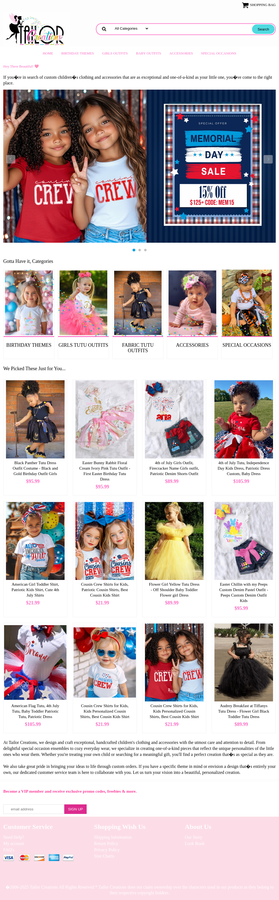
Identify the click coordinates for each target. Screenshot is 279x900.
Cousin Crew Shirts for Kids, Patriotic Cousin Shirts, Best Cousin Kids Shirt (105, 589)
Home (48, 53)
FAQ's (8, 849)
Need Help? (13, 837)
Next (268, 159)
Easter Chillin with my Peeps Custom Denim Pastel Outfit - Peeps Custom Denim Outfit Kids (243, 592)
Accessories (181, 53)
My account (13, 843)
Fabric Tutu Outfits (138, 347)
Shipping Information (113, 837)
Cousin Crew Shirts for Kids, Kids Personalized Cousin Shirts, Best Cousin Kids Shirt (104, 711)
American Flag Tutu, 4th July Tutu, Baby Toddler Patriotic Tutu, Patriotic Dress (35, 711)
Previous (11, 159)
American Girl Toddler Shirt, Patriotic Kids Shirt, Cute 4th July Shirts (35, 589)
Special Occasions (218, 53)
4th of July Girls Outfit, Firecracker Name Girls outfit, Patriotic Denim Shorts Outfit (174, 468)
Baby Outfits (148, 53)
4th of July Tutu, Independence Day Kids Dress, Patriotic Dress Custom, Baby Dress (244, 468)
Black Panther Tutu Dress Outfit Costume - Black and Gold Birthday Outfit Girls (35, 468)
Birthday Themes (77, 53)
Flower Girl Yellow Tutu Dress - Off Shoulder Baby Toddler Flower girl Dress (174, 589)
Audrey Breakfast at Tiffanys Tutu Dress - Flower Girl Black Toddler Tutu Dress (243, 711)
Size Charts (104, 856)
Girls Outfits (115, 53)
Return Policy (106, 843)
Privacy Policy (107, 849)
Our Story (193, 837)
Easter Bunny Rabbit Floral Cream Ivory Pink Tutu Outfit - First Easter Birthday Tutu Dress (104, 471)
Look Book (195, 843)
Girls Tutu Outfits (83, 345)
